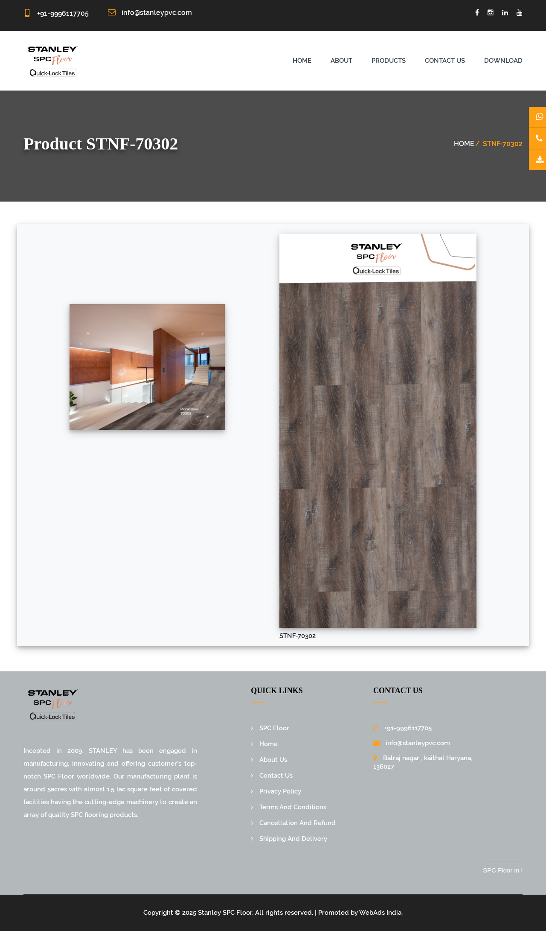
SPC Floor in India (517, 870)
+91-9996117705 (63, 13)
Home (302, 60)
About (341, 60)
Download (503, 60)
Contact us (445, 60)
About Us (273, 760)
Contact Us (276, 775)
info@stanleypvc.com (157, 13)
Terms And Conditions (292, 807)
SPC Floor (274, 728)
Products (389, 60)
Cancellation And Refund (297, 823)
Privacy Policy (280, 791)
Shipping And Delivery (293, 839)
